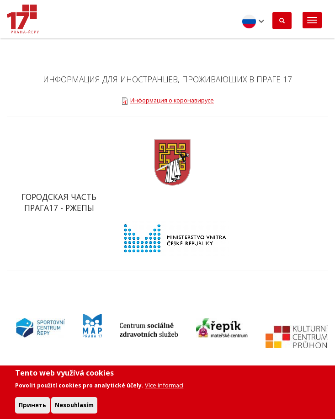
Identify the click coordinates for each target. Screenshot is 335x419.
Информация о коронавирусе (172, 100)
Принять (32, 408)
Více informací (164, 389)
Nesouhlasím (74, 408)
